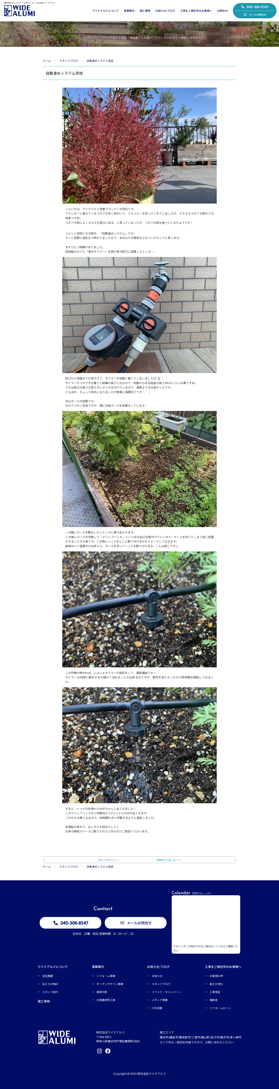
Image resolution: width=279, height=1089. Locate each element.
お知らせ (157, 976)
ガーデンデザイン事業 (109, 984)
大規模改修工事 (105, 1000)
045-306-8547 (255, 6)
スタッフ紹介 (50, 992)
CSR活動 (157, 1008)
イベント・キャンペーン (166, 992)
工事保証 (215, 992)
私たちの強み (50, 984)
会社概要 (47, 976)
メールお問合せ (255, 14)
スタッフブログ (161, 984)
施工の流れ (216, 984)
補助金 (214, 1000)
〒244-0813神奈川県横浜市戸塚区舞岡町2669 (118, 1039)
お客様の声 (216, 976)
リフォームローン (220, 1008)
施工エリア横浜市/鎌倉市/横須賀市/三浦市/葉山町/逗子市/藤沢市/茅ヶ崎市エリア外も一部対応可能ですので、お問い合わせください (200, 1037)
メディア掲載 (160, 1000)
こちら (216, 946)
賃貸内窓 (101, 992)
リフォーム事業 (105, 976)
